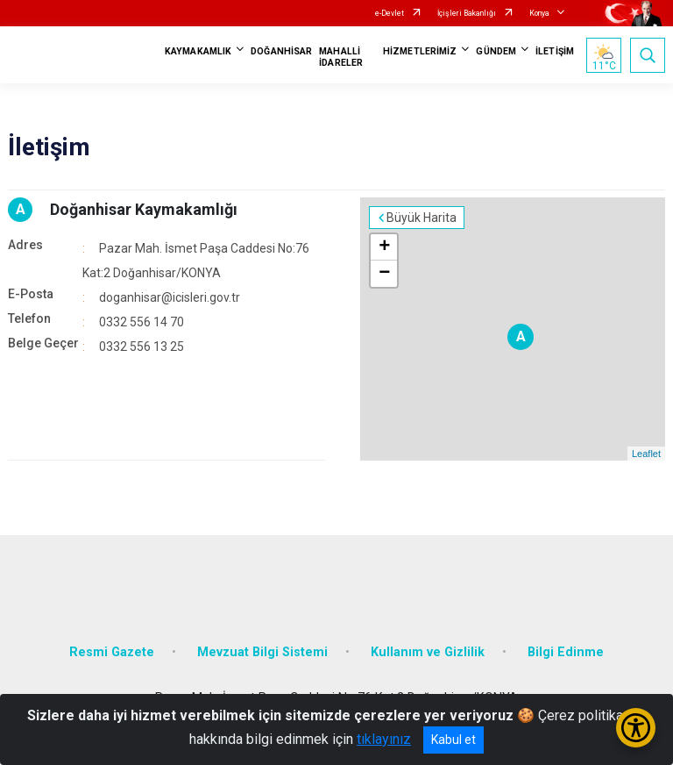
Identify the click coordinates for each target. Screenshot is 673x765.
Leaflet (646, 453)
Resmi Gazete (111, 652)
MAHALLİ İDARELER (341, 57)
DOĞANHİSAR (281, 51)
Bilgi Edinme (566, 652)
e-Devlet (389, 13)
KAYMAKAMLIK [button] (198, 51)
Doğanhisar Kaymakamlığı (143, 209)
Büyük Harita (421, 218)
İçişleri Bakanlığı (466, 13)
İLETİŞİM (554, 51)
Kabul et (453, 740)
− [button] (384, 274)
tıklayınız (384, 739)
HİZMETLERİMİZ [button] (420, 51)
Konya (539, 13)
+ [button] (384, 247)
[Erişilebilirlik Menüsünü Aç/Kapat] (635, 727)
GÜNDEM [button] (496, 51)
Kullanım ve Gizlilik (428, 652)
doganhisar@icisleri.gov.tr (169, 297)
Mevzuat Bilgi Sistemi (262, 652)
